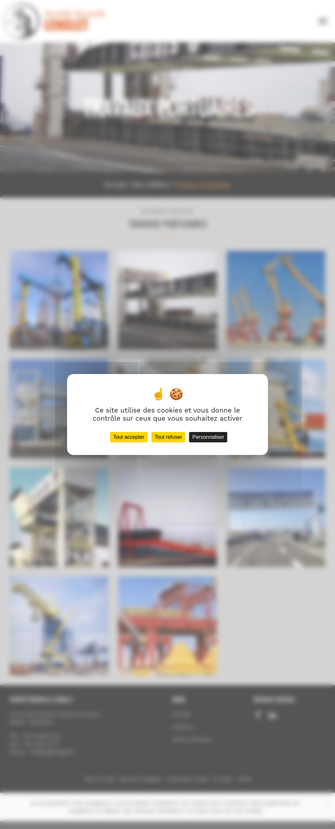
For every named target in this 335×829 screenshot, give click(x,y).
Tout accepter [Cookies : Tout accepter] (128, 437)
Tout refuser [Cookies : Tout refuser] (168, 437)
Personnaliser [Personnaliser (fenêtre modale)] (208, 437)
